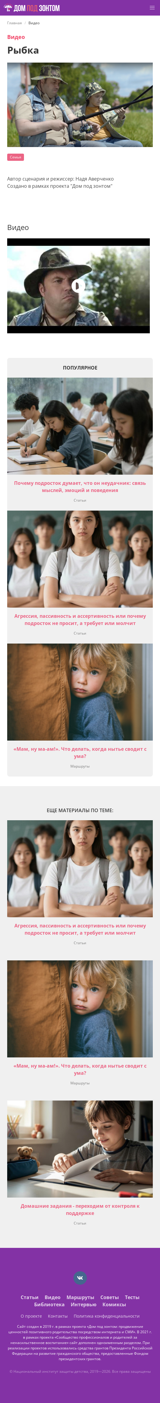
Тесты (132, 1297)
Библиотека (49, 1304)
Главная (14, 22)
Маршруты (80, 766)
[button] (152, 8)
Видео (16, 36)
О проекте (31, 1316)
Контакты (58, 1316)
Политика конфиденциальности (107, 1316)
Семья (15, 157)
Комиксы (114, 1304)
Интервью (83, 1304)
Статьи (80, 500)
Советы (109, 1297)
